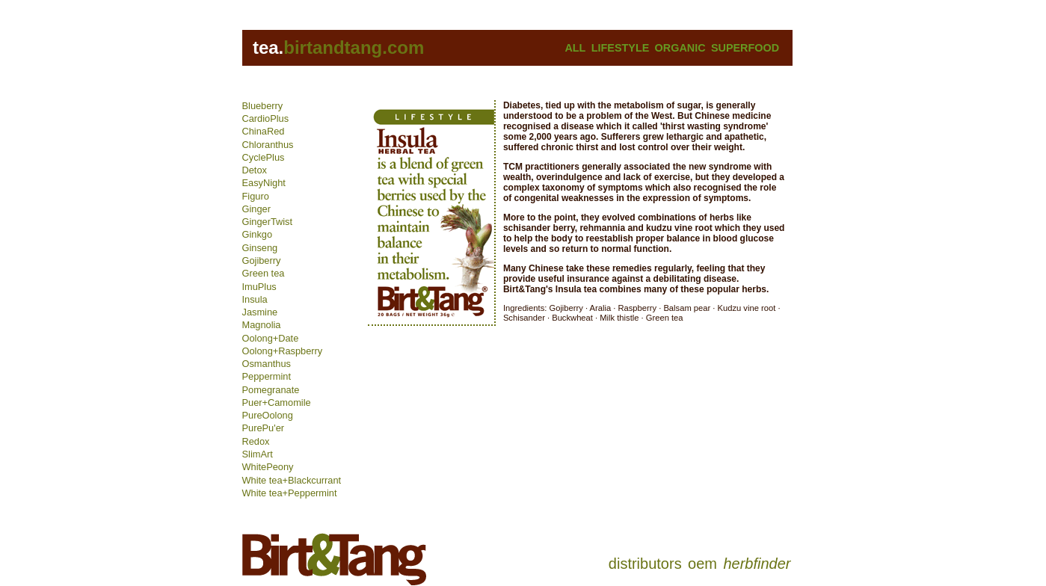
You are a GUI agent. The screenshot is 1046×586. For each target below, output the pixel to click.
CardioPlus (265, 118)
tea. (268, 47)
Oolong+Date (270, 338)
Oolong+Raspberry (282, 351)
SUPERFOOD (745, 48)
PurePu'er (263, 428)
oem (702, 563)
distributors (645, 563)
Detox (254, 170)
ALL (574, 48)
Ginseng (260, 247)
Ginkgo (257, 234)
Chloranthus (268, 144)
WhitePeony (268, 466)
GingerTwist (267, 221)
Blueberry (262, 105)
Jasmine (260, 312)
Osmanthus (266, 363)
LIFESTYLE (620, 48)
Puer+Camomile (276, 402)
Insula (255, 299)
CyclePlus (263, 157)
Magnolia (261, 324)
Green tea (263, 273)
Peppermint (266, 376)
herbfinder (756, 563)
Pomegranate (271, 389)
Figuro (255, 196)
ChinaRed (263, 131)
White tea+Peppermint (289, 493)
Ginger (256, 209)
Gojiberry (261, 260)
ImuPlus (259, 286)
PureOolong (267, 415)
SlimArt (257, 454)
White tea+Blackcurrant (292, 480)
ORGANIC (680, 48)
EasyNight (264, 182)
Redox (256, 441)
